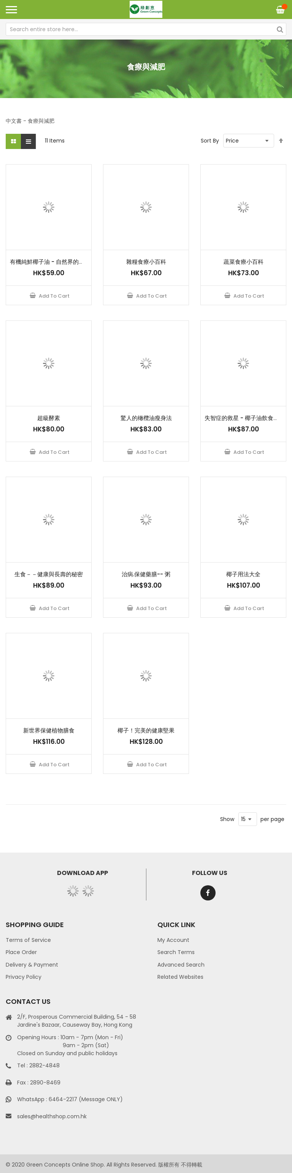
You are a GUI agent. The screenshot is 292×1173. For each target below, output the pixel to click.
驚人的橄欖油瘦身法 (146, 418)
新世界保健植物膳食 (49, 730)
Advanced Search (181, 965)
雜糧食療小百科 (146, 262)
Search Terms (176, 952)
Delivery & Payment (32, 965)
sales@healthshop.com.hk (52, 1116)
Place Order (21, 952)
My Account (173, 940)
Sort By (210, 140)
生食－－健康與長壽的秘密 (48, 574)
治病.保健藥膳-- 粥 (146, 574)
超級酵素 (48, 418)
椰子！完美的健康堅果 (146, 730)
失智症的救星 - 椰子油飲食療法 (245, 418)
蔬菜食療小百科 (243, 262)
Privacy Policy (23, 977)
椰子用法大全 (243, 574)
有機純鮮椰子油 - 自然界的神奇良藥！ (58, 262)
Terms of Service (28, 940)
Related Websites (180, 977)
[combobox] (146, 29)
